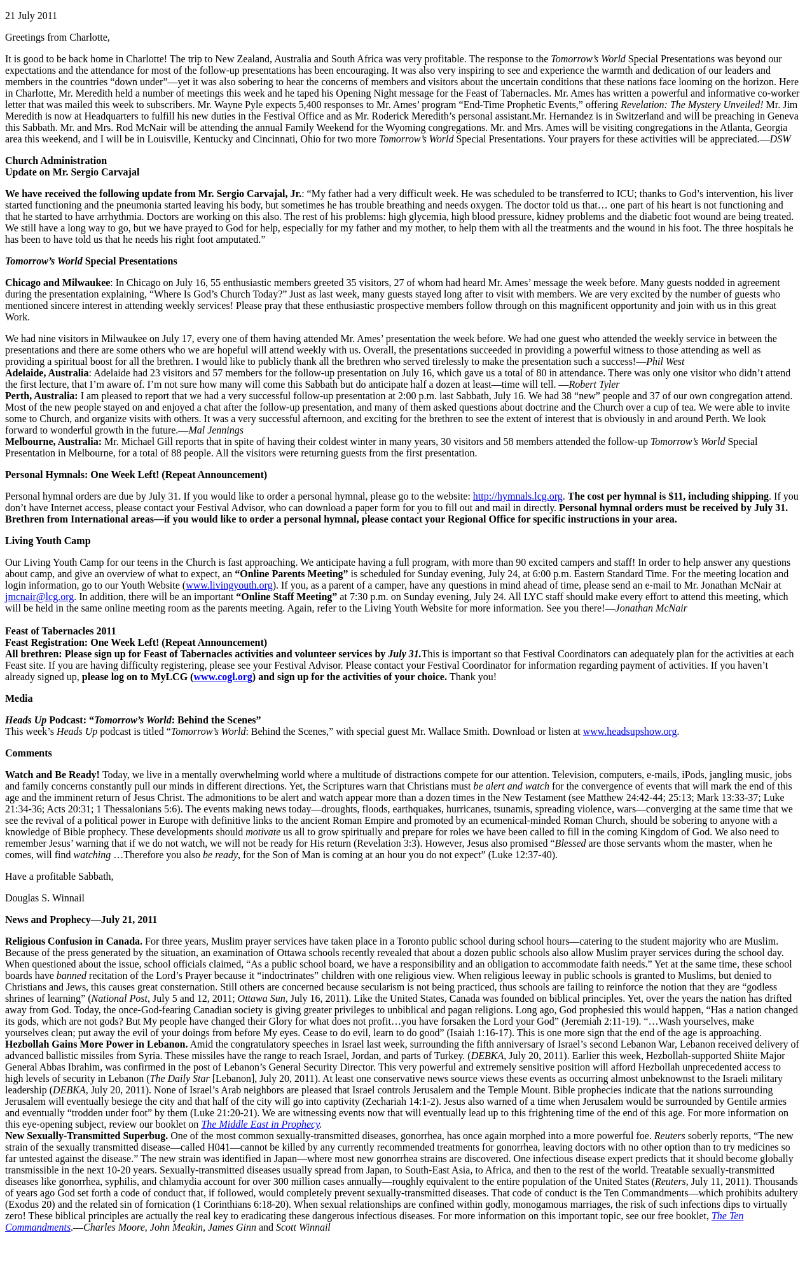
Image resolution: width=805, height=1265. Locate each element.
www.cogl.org (222, 676)
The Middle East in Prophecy (260, 1124)
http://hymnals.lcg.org (518, 496)
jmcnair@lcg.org (39, 596)
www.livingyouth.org (229, 585)
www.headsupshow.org (630, 731)
